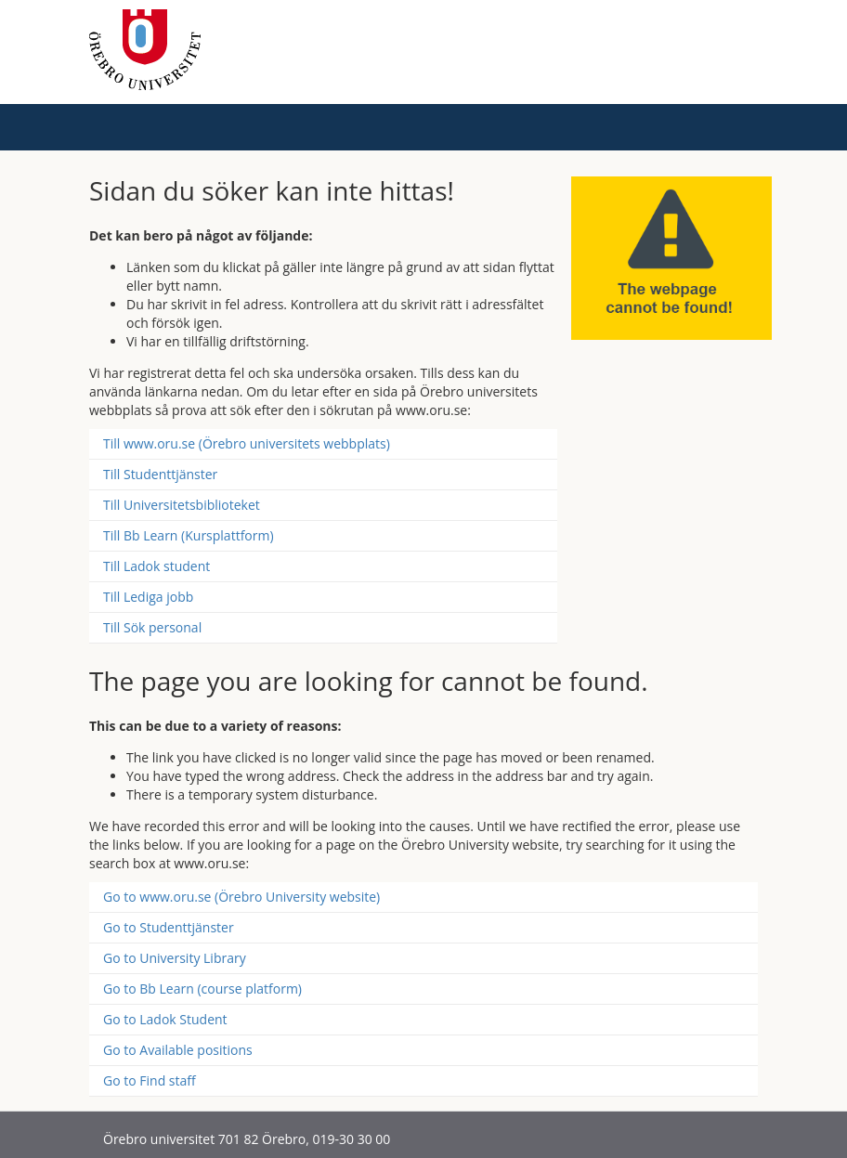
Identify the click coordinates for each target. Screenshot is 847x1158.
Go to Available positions (178, 1050)
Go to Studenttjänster (168, 927)
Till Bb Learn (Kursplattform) (188, 535)
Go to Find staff (149, 1080)
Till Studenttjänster (160, 474)
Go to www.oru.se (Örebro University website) (241, 896)
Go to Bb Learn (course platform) (202, 988)
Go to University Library (174, 958)
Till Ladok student (156, 566)
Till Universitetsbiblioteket (181, 505)
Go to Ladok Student (165, 1019)
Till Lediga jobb (148, 596)
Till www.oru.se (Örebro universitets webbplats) (246, 443)
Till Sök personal (152, 627)
